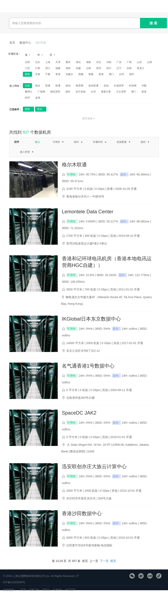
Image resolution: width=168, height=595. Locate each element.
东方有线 (81, 91)
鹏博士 (28, 91)
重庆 (68, 62)
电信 (37, 85)
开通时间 (98, 142)
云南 (88, 68)
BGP (27, 97)
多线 (37, 97)
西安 (39, 109)
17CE (23, 589)
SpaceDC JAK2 (79, 413)
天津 (57, 62)
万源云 (46, 589)
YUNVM (57, 589)
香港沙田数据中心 (82, 513)
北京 (37, 62)
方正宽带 (121, 91)
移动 (68, 85)
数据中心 (25, 42)
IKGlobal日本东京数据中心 (91, 319)
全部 (27, 62)
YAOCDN (70, 589)
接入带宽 (25, 152)
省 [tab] (28, 54)
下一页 (104, 561)
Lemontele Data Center (87, 211)
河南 (108, 62)
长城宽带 (119, 85)
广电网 (41, 91)
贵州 (98, 68)
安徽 (78, 68)
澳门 (111, 74)
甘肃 (37, 74)
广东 (118, 62)
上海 (47, 62)
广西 (129, 62)
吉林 (129, 68)
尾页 (113, 561)
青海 (57, 74)
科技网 (132, 85)
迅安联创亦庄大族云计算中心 (94, 466)
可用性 (56, 142)
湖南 (88, 62)
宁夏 (47, 74)
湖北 (78, 62)
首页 (12, 42)
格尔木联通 (74, 164)
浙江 (47, 68)
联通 (47, 85)
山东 (139, 62)
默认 (37, 142)
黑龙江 (140, 68)
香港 (101, 74)
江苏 (27, 68)
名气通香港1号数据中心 (88, 366)
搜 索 (153, 23)
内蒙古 (69, 74)
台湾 (121, 74)
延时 (76, 142)
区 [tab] (53, 54)
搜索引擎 (106, 91)
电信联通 (93, 85)
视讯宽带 (55, 91)
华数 (144, 85)
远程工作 (34, 589)
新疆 (90, 74)
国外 (131, 74)
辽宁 (118, 68)
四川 (108, 68)
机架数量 (122, 142)
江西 (37, 68)
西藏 (80, 74)
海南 (68, 68)
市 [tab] (40, 54)
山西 (149, 62)
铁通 (57, 85)
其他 (106, 85)
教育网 (79, 85)
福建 (57, 68)
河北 (98, 62)
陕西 (27, 74)
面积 (143, 142)
